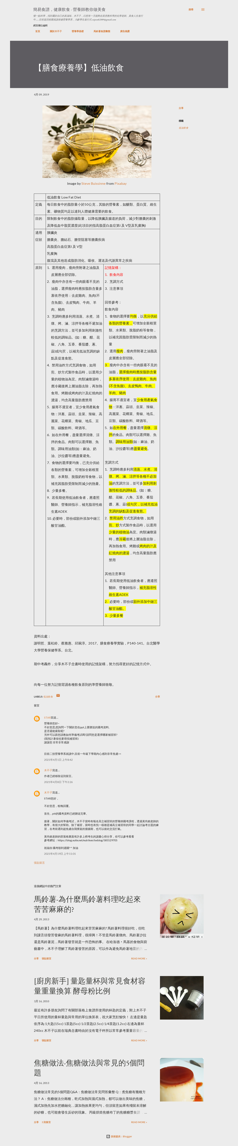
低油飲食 (183, 127)
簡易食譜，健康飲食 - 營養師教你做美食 (69, 9)
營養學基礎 (76, 31)
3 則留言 (46, 1122)
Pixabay (120, 183)
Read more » (139, 958)
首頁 (35, 31)
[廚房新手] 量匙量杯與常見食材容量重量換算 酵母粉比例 (89, 986)
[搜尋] (191, 9)
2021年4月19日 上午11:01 (60, 853)
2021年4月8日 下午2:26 (58, 781)
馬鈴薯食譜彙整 (99, 31)
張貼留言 (39, 862)
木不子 (48, 770)
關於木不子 (54, 31)
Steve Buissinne (93, 183)
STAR (47, 717)
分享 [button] (181, 108)
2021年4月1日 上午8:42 (58, 759)
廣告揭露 (123, 31)
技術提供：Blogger (119, 1136)
